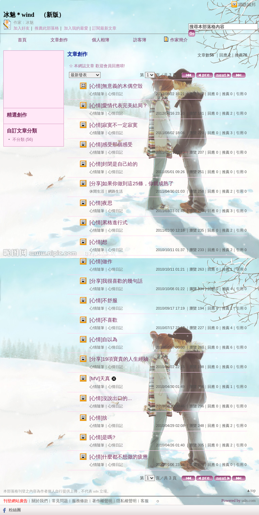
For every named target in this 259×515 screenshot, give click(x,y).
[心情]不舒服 (103, 300)
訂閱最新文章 (104, 28)
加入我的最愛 (76, 28)
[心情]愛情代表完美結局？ (118, 105)
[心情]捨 (98, 418)
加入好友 (21, 28)
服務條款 (80, 501)
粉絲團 (15, 510)
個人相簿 (100, 39)
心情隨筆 (96, 94)
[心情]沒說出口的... (110, 398)
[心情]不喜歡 (103, 320)
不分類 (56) (22, 139)
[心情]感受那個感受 (111, 144)
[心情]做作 (100, 261)
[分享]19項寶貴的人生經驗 (118, 359)
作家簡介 (179, 39)
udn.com (249, 500)
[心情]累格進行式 (108, 222)
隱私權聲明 (126, 501)
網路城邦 (247, 4)
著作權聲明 (102, 501)
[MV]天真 (99, 378)
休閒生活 (96, 191)
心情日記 (115, 94)
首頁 (22, 39)
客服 (145, 501)
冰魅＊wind (18, 14)
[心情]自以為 (103, 339)
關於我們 (40, 501)
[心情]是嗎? (102, 437)
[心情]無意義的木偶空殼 (116, 86)
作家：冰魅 (23, 22)
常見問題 (60, 501)
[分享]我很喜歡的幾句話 (116, 281)
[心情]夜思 (100, 203)
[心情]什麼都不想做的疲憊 (118, 457)
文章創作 (59, 39)
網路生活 (115, 191)
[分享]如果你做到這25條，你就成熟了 (131, 183)
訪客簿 (139, 39)
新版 (52, 14)
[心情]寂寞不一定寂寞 (113, 125)
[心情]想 (98, 242)
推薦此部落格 (47, 28)
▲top (251, 490)
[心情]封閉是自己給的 (113, 164)
